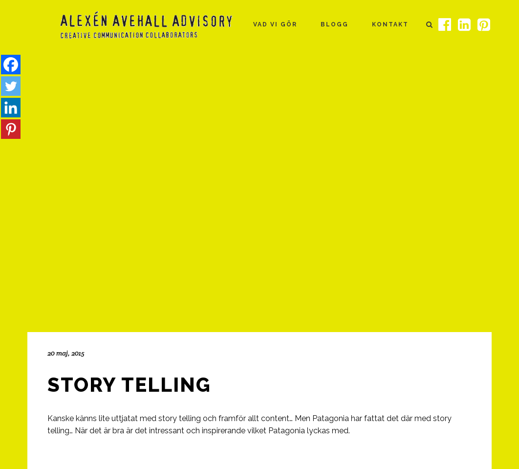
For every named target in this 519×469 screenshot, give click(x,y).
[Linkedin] (11, 107)
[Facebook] (11, 64)
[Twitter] (11, 86)
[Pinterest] (11, 129)
